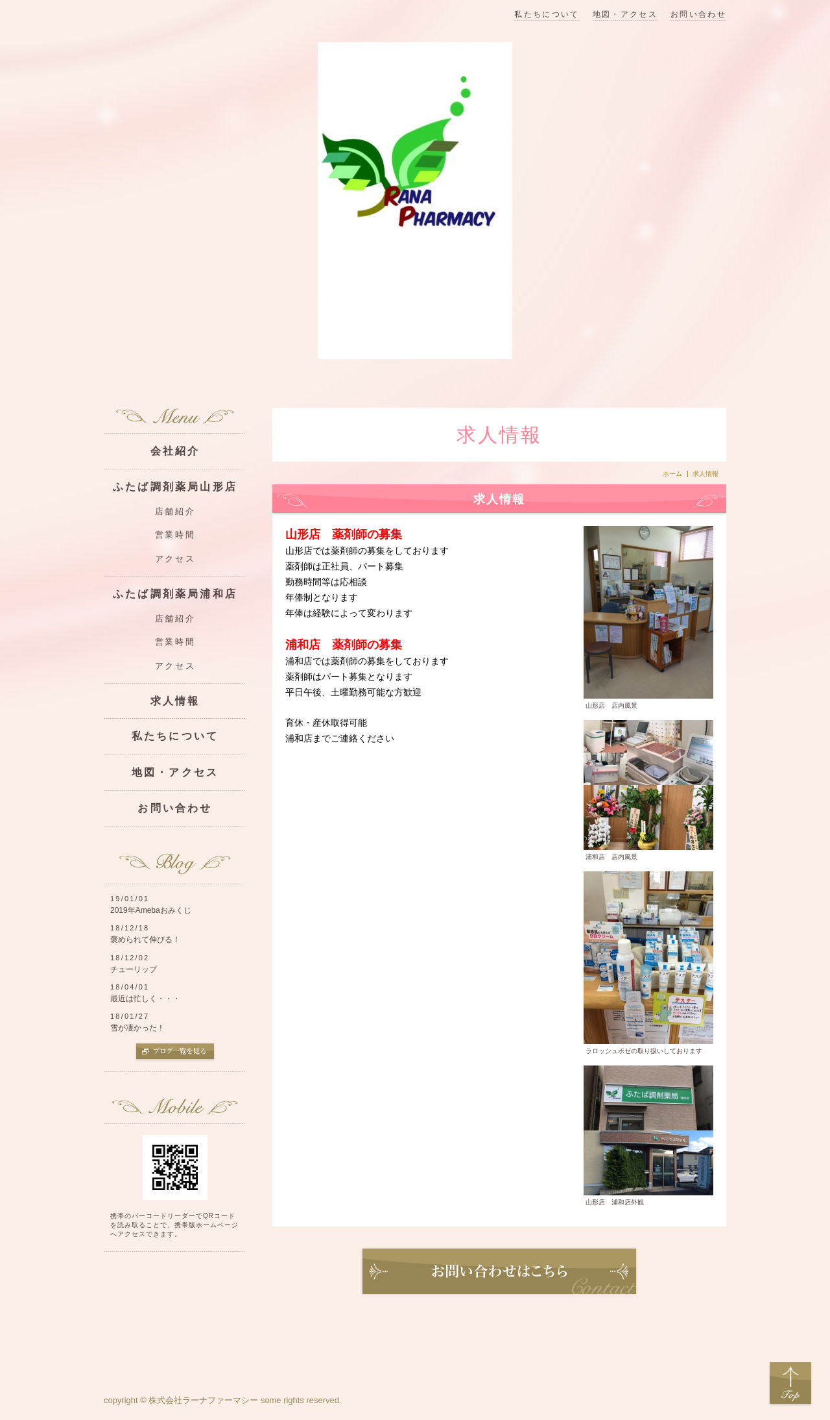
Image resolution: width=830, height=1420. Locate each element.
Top (790, 1383)
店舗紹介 (175, 511)
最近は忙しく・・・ (145, 998)
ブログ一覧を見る (175, 1052)
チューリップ (133, 969)
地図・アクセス (625, 14)
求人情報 (175, 700)
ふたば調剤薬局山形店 (175, 486)
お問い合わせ (698, 14)
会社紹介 (175, 450)
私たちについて (546, 14)
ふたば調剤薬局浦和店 (175, 593)
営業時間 (175, 535)
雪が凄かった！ (137, 1027)
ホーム (672, 474)
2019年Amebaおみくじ (150, 910)
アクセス (175, 559)
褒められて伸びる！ (145, 939)
